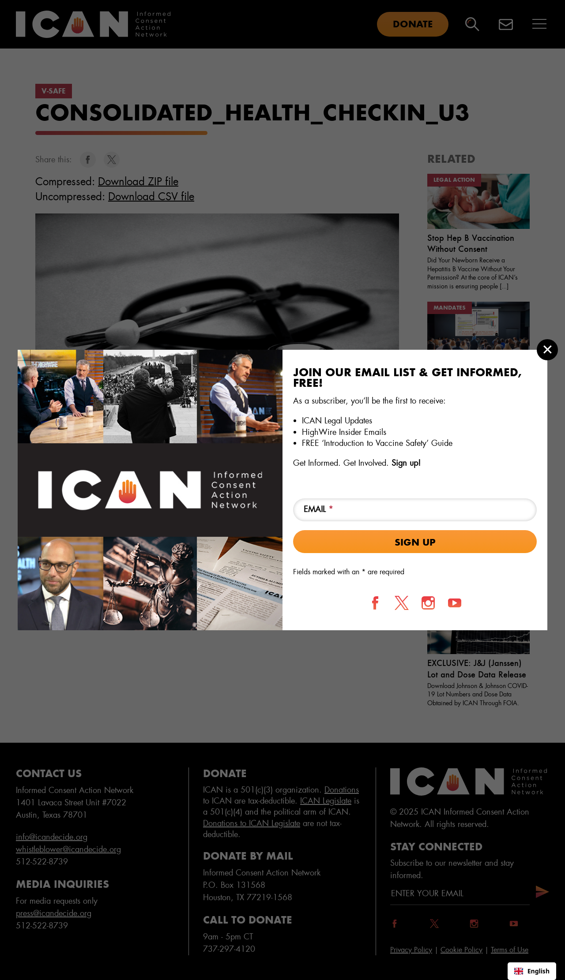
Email (318, 509)
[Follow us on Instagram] (428, 603)
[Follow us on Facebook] (375, 603)
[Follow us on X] (401, 603)
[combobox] (532, 971)
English (532, 971)
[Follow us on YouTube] (454, 603)
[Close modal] (547, 349)
